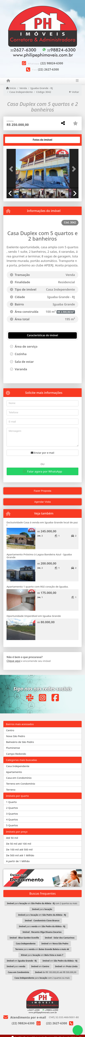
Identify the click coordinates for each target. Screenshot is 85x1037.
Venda (23, 88)
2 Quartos (12, 807)
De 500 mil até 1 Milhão (20, 855)
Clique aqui (13, 661)
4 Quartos (12, 819)
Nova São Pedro (15, 736)
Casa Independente (21, 92)
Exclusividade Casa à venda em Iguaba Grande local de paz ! (42, 524)
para (42, 909)
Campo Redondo (16, 753)
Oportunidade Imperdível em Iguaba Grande (34, 616)
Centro (10, 730)
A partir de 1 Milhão (18, 861)
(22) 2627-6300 (48, 69)
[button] (12, 169)
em (54, 943)
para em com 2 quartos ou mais (42, 903)
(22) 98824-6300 (51, 63)
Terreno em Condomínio (20, 783)
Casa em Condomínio (19, 777)
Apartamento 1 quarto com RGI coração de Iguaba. (37, 586)
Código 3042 (43, 92)
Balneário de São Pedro (20, 742)
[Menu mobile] (8, 81)
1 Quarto (11, 802)
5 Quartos (12, 825)
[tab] (17, 140)
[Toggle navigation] (77, 81)
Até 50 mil (12, 837)
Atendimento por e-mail (24, 1017)
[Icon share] (29, 697)
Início (11, 88)
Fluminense (13, 747)
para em (42, 914)
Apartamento (14, 772)
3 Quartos (12, 813)
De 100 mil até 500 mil (19, 849)
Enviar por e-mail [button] (42, 452)
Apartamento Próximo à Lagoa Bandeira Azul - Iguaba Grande (39, 556)
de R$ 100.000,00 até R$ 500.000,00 (55, 972)
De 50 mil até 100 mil (18, 843)
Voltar (74, 92)
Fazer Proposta (42, 490)
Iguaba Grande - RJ (41, 88)
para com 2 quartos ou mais (42, 977)
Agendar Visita (42, 501)
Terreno (10, 789)
